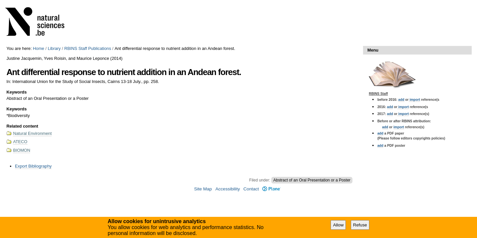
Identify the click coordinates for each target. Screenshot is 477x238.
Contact (251, 188)
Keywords (16, 92)
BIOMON (21, 150)
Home (38, 48)
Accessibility (227, 188)
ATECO (20, 141)
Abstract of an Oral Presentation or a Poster (311, 180)
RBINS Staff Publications (87, 48)
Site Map (203, 188)
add (401, 99)
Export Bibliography (33, 166)
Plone (271, 188)
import (414, 99)
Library (54, 48)
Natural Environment (32, 133)
